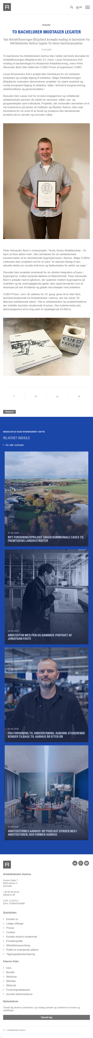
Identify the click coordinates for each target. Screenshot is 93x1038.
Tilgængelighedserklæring (20, 954)
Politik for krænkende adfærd (22, 949)
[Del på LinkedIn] (57, 396)
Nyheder (46, 25)
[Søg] (71, 7)
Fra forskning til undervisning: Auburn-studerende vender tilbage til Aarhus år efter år (46, 734)
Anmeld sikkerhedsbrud (19, 994)
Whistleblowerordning (18, 945)
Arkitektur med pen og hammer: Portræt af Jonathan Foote (40, 637)
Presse (10, 928)
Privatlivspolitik (14, 941)
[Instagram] (80, 863)
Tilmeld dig (46, 1017)
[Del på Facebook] (14, 396)
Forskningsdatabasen (18, 989)
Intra (8, 968)
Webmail (11, 985)
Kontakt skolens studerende (21, 936)
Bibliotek (11, 981)
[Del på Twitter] (35, 396)
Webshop (11, 976)
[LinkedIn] (74, 863)
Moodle (10, 972)
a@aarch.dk (9, 894)
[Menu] (87, 7)
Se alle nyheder (14, 445)
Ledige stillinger (15, 923)
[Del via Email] (79, 396)
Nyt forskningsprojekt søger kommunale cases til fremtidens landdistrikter (46, 539)
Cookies (10, 932)
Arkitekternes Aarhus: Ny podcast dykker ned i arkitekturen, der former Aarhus (42, 832)
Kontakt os (12, 919)
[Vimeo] (86, 863)
